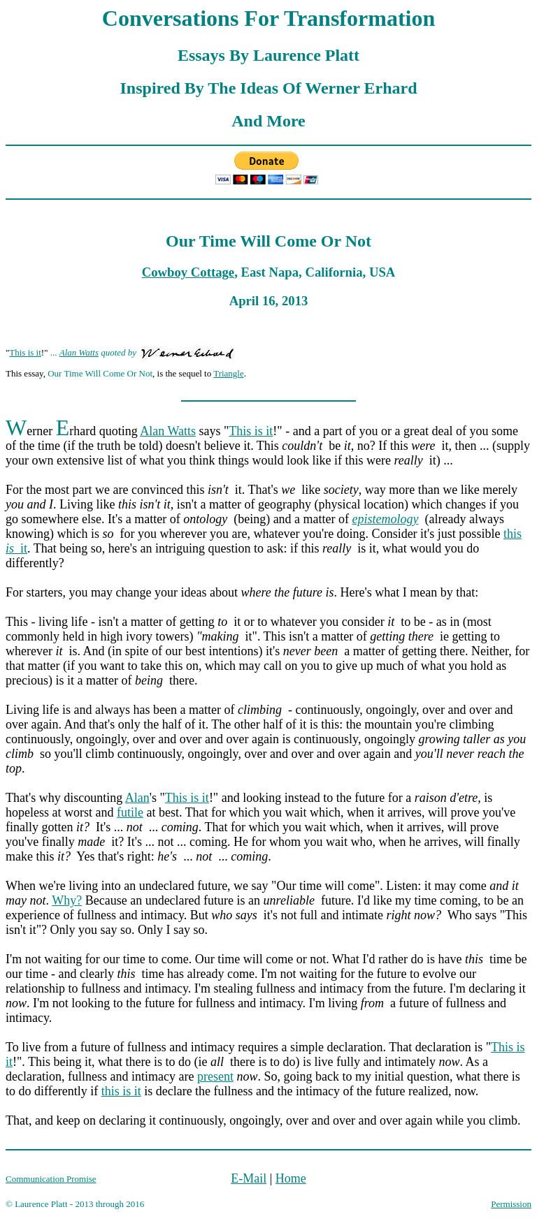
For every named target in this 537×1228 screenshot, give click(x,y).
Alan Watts (79, 352)
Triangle (228, 373)
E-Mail (248, 1178)
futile (130, 812)
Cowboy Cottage (188, 272)
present (215, 1076)
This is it (25, 352)
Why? (67, 900)
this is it (121, 1091)
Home (290, 1178)
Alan (137, 798)
